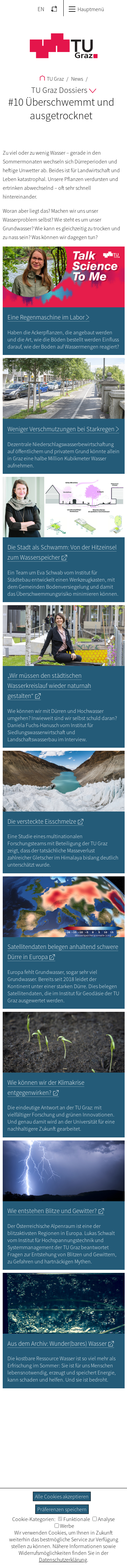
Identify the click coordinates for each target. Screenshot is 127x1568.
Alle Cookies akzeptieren (62, 1496)
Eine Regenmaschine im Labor (46, 317)
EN (41, 9)
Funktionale (74, 1519)
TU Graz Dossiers (63, 90)
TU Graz (52, 78)
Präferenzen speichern (62, 1509)
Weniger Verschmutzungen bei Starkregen (60, 429)
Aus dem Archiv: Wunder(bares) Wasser (57, 1343)
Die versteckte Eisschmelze (41, 821)
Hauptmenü (86, 9)
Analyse (103, 1519)
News (76, 78)
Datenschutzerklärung (63, 1559)
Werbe (64, 1525)
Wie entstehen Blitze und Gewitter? (52, 1211)
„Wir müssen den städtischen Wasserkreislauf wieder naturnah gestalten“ (49, 686)
